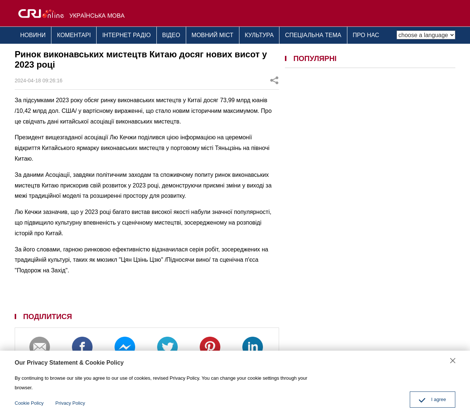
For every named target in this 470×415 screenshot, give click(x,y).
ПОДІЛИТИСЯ (47, 316)
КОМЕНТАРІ (74, 35)
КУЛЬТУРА (259, 35)
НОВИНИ (33, 35)
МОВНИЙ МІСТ (213, 35)
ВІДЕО (171, 35)
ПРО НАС (366, 35)
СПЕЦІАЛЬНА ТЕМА (313, 35)
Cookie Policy (29, 403)
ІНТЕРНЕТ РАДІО (126, 35)
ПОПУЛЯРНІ (315, 58)
